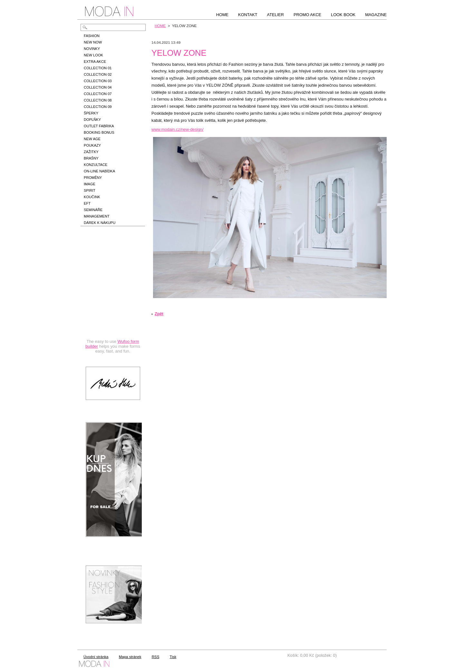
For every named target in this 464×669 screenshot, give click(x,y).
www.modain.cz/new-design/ (177, 129)
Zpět (159, 313)
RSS (156, 657)
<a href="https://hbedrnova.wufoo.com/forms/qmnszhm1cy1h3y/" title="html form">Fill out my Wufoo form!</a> (113, 297)
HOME (160, 26)
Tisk (173, 657)
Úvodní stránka (95, 657)
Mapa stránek (130, 657)
